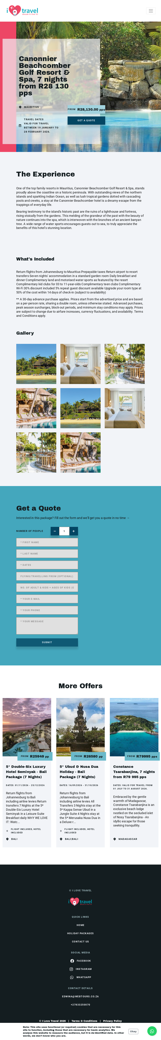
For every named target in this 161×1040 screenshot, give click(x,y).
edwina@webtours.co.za (80, 996)
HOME (81, 925)
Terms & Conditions (84, 1021)
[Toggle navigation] (151, 10)
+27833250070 (80, 1004)
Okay (133, 1031)
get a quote (86, 120)
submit (47, 642)
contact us (80, 941)
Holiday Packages (80, 933)
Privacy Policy (112, 1021)
